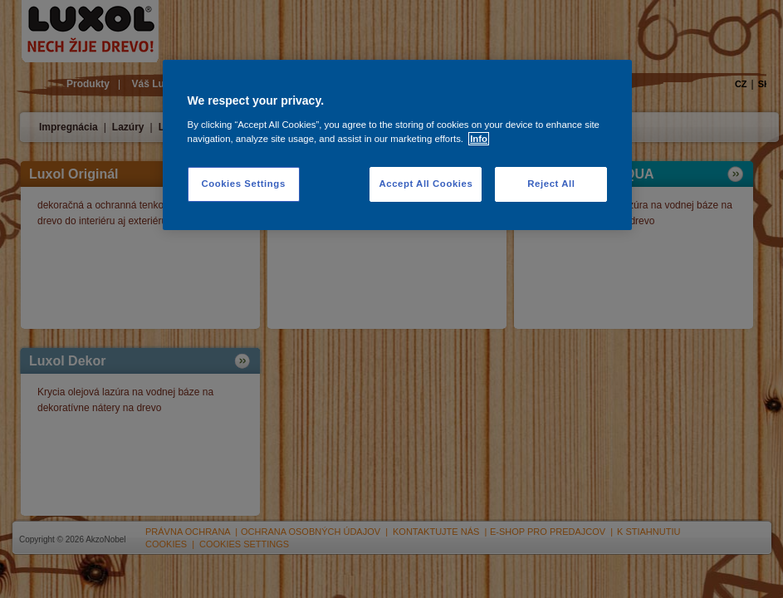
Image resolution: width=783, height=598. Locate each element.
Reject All (551, 184)
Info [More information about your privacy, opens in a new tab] (478, 139)
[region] (398, 145)
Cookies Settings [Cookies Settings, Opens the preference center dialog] (243, 184)
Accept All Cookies (425, 184)
